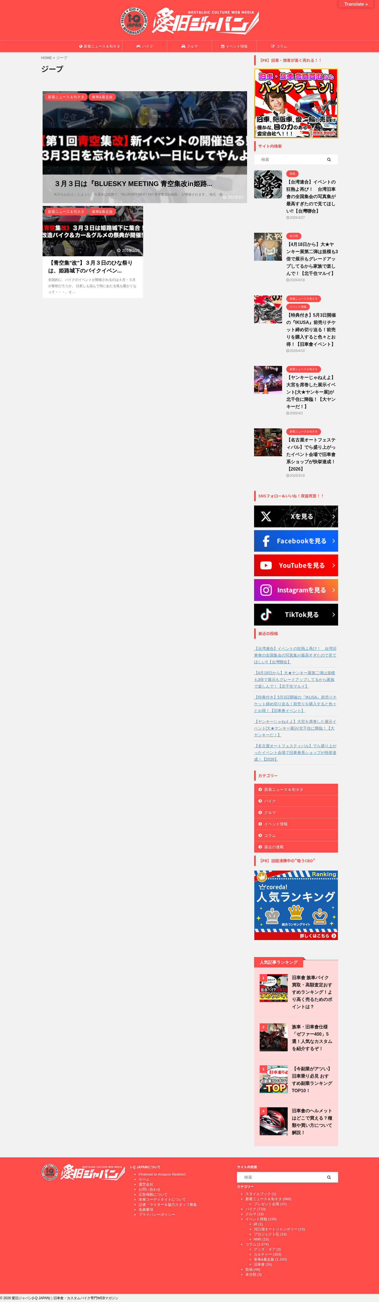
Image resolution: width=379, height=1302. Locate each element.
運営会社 (146, 1184)
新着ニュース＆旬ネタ (99, 46)
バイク (144, 46)
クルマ (189, 46)
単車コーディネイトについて (162, 1199)
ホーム (144, 1179)
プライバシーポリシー (157, 1214)
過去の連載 (274, 847)
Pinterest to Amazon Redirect (162, 1174)
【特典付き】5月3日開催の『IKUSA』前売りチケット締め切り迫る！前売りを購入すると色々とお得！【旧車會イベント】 (311, 330)
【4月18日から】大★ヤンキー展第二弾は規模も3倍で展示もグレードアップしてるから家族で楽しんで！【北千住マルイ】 (312, 259)
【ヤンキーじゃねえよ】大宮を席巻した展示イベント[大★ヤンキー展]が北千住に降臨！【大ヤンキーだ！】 (311, 392)
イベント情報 (234, 46)
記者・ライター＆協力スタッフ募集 (168, 1204)
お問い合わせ (150, 1189)
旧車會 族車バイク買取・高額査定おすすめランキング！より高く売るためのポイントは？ (312, 992)
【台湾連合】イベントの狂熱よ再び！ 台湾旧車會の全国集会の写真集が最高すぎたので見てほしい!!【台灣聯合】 (311, 196)
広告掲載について (153, 1194)
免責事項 (146, 1209)
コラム (279, 46)
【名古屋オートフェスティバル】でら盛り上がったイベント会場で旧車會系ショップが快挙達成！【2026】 (311, 454)
